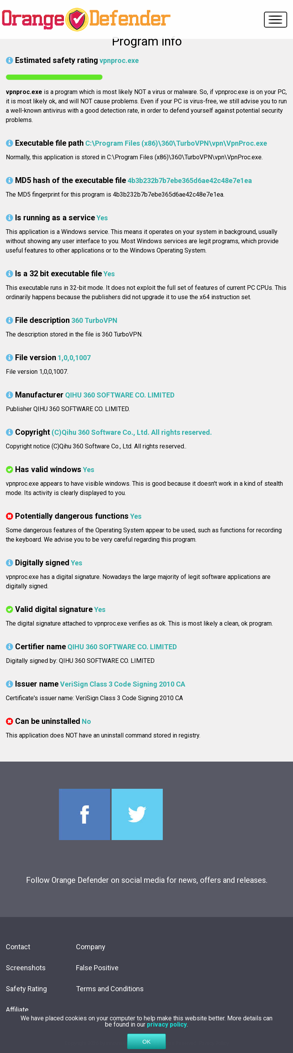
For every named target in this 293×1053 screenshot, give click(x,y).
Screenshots (26, 968)
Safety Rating (26, 989)
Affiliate (17, 1010)
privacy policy (167, 1026)
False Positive (97, 968)
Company (90, 947)
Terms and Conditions (110, 989)
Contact (18, 947)
